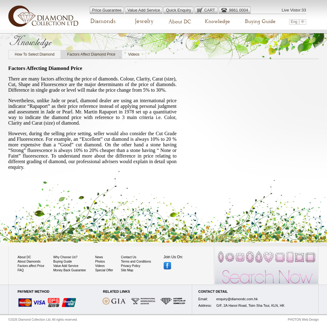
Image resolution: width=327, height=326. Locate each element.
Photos (100, 261)
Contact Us (128, 257)
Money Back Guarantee (69, 270)
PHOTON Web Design (303, 319)
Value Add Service (66, 266)
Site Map (127, 270)
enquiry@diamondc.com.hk (237, 299)
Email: (203, 299)
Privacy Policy (130, 266)
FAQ (21, 270)
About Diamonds (29, 261)
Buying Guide (62, 261)
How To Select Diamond (35, 54)
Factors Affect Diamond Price (91, 54)
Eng (294, 22)
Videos (133, 54)
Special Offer (104, 270)
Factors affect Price (31, 266)
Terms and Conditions (136, 261)
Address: (205, 305)
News (99, 257)
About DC (24, 257)
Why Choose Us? (65, 257)
